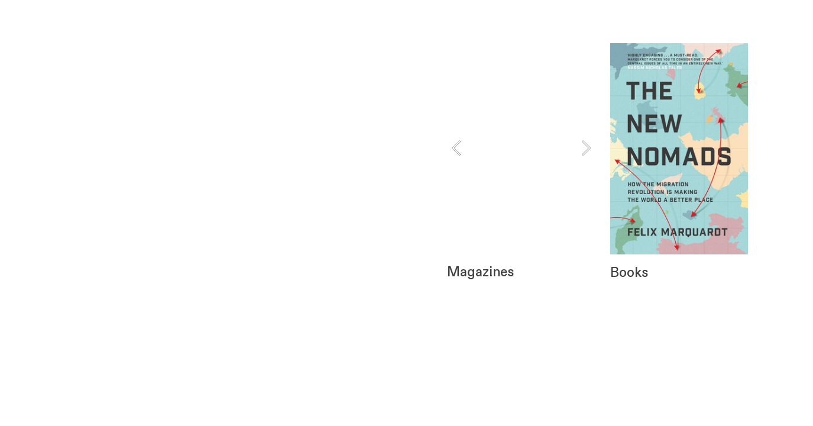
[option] (521, 148)
